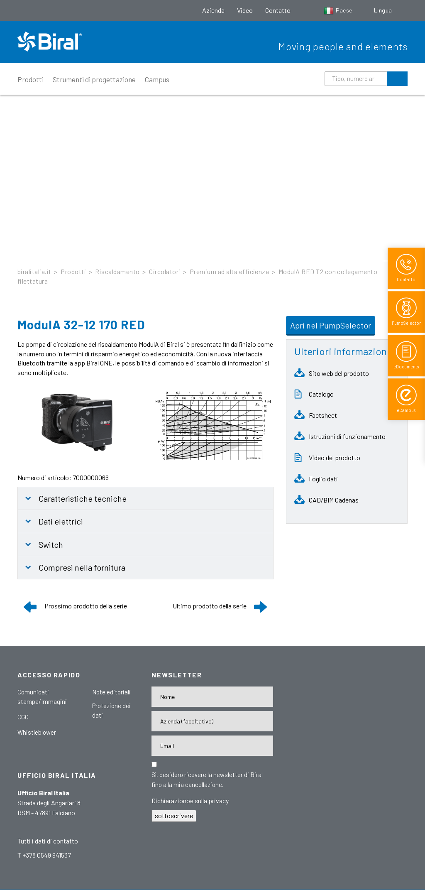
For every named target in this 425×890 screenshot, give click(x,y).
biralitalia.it (34, 271)
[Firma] (212, 721)
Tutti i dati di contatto (47, 841)
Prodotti (30, 79)
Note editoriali (111, 692)
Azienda (213, 10)
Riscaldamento (117, 271)
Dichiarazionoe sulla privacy (190, 800)
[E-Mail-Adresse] (212, 746)
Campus (157, 79)
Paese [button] (339, 10)
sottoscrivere (174, 815)
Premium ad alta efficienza (229, 271)
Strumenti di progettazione (94, 79)
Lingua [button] (383, 10)
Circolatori (164, 271)
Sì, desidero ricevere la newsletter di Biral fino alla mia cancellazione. (207, 779)
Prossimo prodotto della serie (85, 606)
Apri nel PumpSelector (330, 325)
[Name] (212, 697)
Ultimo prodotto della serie (210, 606)
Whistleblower (36, 732)
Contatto (278, 10)
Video (245, 10)
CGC (23, 717)
